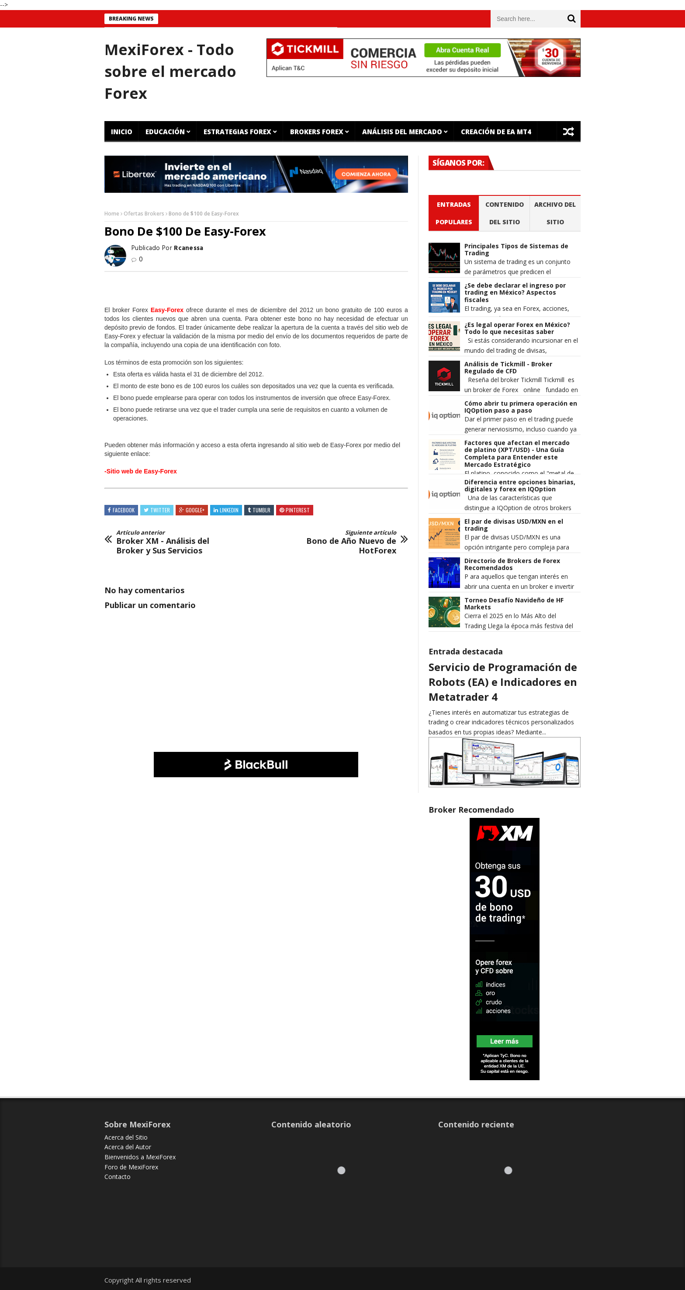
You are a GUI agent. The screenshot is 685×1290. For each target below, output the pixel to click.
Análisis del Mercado (402, 131)
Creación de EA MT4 (496, 131)
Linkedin (229, 510)
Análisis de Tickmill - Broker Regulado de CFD (508, 368)
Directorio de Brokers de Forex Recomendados (512, 564)
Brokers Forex (316, 131)
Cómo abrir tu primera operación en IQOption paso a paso (520, 407)
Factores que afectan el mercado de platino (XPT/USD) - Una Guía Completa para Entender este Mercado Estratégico (517, 454)
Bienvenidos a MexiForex (140, 1157)
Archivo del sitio (555, 213)
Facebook (124, 510)
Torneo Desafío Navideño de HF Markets (514, 604)
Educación (165, 131)
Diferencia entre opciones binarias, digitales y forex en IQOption (519, 486)
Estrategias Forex (237, 131)
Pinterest (298, 510)
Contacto (117, 1176)
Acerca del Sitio (126, 1137)
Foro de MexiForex (131, 1167)
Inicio (121, 131)
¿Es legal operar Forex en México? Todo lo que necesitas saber (517, 328)
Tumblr (261, 510)
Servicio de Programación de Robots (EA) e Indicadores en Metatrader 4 (503, 682)
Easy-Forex (167, 309)
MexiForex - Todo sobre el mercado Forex (170, 71)
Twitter (160, 510)
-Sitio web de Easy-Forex (140, 471)
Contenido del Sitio (504, 213)
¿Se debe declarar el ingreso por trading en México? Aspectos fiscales (515, 293)
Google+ (195, 510)
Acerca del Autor (127, 1147)
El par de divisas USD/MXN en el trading (513, 525)
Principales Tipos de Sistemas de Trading (516, 250)
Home (111, 213)
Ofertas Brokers (144, 213)
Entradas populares (454, 213)
